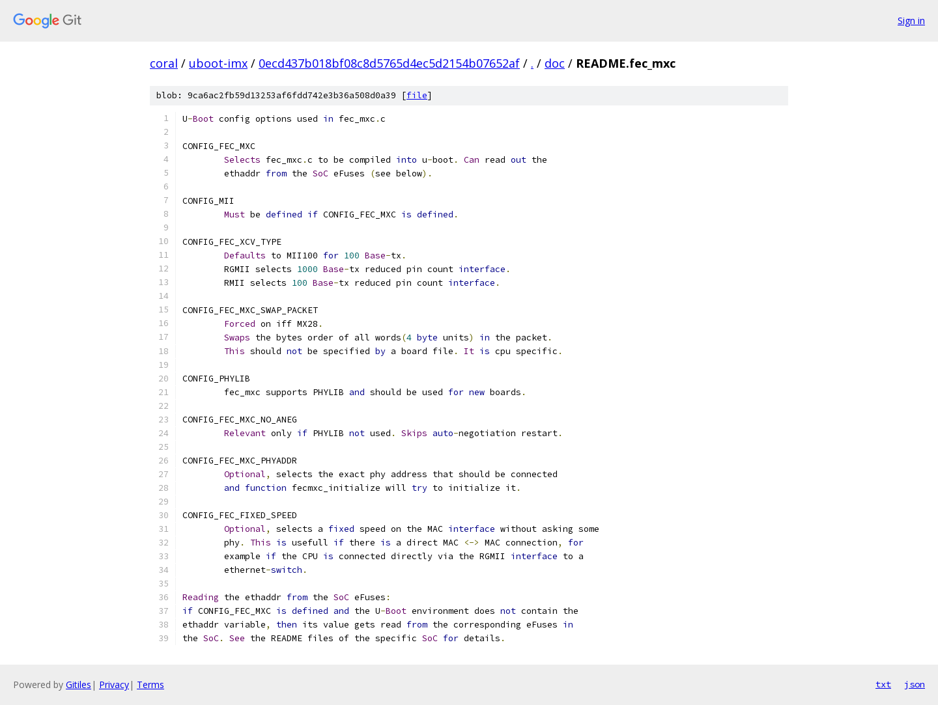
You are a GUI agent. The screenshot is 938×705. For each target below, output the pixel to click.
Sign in (911, 20)
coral (164, 63)
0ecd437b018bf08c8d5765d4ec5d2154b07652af (389, 63)
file (416, 95)
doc (555, 63)
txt (883, 684)
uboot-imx (218, 63)
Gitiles (78, 684)
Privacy (114, 684)
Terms (150, 684)
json (914, 684)
